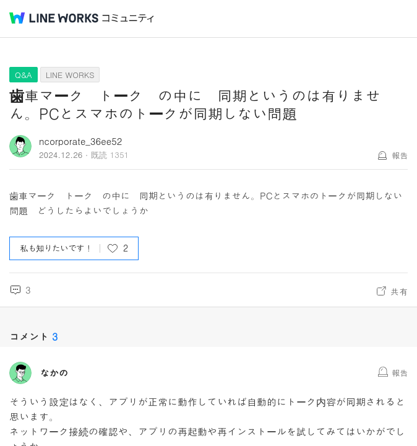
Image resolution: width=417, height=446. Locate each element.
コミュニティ (128, 18)
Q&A (23, 75)
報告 (400, 155)
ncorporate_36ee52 (81, 140)
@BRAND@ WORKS (53, 18)
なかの (54, 373)
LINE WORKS (70, 75)
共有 (399, 291)
